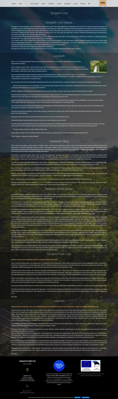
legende (70, 184)
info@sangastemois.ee (29, 392)
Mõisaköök (67, 3)
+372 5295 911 (28, 391)
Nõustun (77, 397)
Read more (86, 397)
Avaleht (14, 3)
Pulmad (59, 3)
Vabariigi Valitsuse (50, 379)
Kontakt (82, 3)
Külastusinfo (35, 3)
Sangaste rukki (42, 182)
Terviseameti (64, 379)
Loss (26, 3)
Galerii (75, 3)
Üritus (43, 3)
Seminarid (51, 3)
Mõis (20, 3)
